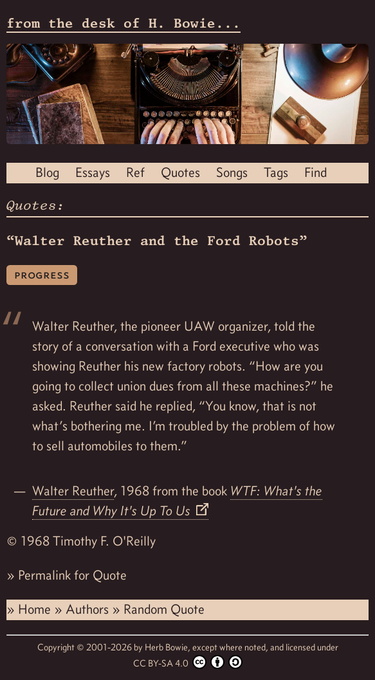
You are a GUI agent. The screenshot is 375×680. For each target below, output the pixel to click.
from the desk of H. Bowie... (123, 23)
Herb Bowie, (168, 647)
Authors (89, 609)
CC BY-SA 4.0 (187, 662)
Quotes (180, 172)
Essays (92, 172)
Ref (135, 172)
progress (41, 274)
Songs (232, 172)
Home (36, 609)
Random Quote (164, 609)
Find (315, 172)
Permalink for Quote (72, 575)
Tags (276, 172)
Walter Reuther (73, 490)
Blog (47, 172)
